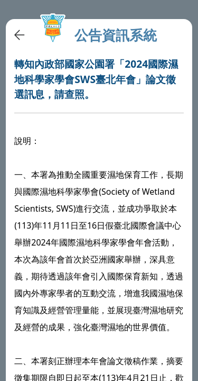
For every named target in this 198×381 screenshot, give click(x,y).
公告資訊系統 (115, 35)
